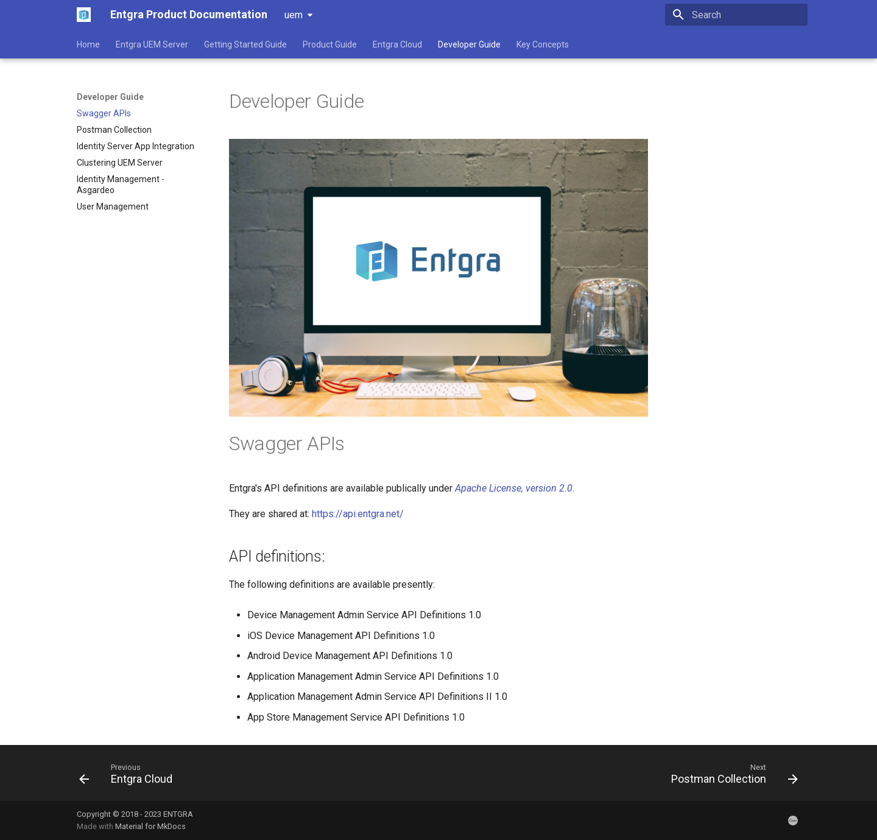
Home (88, 44)
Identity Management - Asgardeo (120, 184)
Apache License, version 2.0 (513, 488)
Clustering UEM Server (120, 163)
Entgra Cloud (397, 44)
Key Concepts (542, 44)
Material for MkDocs (150, 826)
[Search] (736, 15)
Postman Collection (114, 130)
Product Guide (330, 44)
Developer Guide (469, 44)
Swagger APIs (104, 113)
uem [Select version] (293, 15)
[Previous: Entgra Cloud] (129, 777)
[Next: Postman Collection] (731, 777)
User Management (113, 206)
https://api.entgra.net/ (358, 514)
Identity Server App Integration (135, 146)
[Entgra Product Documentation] (84, 14)
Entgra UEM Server (152, 44)
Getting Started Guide (245, 44)
